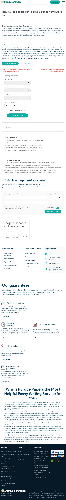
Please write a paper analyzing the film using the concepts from (43, 167)
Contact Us (21, 459)
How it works (21, 457)
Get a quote (27, 63)
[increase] (14, 105)
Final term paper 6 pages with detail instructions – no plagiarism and (23, 140)
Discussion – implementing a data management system (52, 70)
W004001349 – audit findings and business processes (20, 150)
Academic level (8, 87)
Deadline (7, 94)
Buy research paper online (8, 476)
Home (19, 451)
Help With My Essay (6, 459)
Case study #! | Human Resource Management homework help (36, 162)
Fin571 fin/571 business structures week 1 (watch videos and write (16, 70)
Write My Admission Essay (8, 451)
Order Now (54, 2)
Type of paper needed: (11, 194)
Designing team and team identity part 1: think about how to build (23, 145)
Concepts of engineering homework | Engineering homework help (23, 147)
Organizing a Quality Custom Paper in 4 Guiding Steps (42, 472)
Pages (6, 102)
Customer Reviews (23, 454)
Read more (6, 316)
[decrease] (7, 105)
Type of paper (8, 79)
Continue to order (10, 63)
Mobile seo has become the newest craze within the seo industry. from (35, 170)
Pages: (51, 194)
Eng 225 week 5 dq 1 (10, 142)
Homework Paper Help (8, 20)
